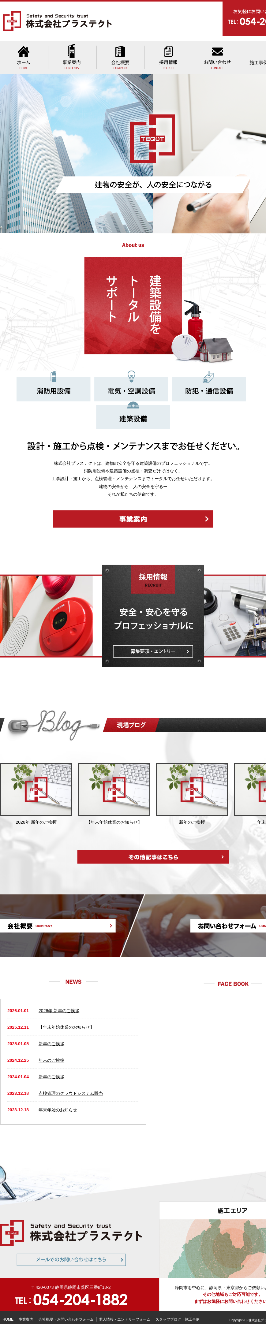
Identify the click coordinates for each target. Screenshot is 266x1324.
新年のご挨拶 (51, 1038)
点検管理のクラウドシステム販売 (71, 1088)
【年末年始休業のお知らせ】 (66, 1022)
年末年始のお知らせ (58, 1104)
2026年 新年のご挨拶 (59, 1005)
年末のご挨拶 (51, 1055)
